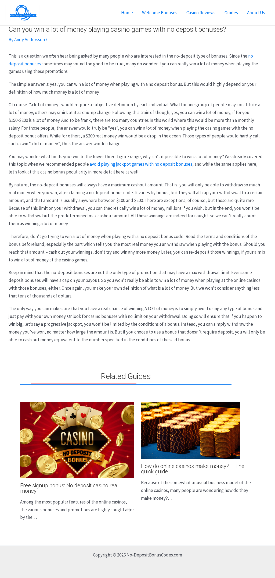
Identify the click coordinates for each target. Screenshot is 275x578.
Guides (231, 13)
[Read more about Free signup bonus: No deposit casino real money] (77, 439)
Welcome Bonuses (159, 13)
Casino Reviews (200, 13)
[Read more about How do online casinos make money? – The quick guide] (190, 430)
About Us (256, 13)
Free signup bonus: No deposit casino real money (69, 488)
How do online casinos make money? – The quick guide (192, 469)
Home (127, 13)
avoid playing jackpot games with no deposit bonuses (141, 164)
